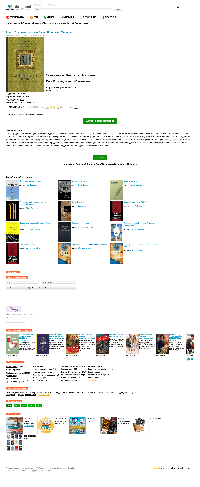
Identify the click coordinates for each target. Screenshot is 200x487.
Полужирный (7, 287)
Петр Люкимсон (136, 185)
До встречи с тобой (86, 393)
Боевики (10, 378)
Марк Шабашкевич (33, 185)
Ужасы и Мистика (96, 375)
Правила (187, 468)
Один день (123, 393)
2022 (39, 406)
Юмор (90, 377)
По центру (22, 287)
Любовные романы (15, 373)
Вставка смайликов (29, 287)
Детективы (11, 376)
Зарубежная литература (44, 375)
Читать (100, 157)
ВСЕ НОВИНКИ (17, 17)
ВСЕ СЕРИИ (44, 395)
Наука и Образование (77, 81)
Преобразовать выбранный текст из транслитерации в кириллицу (41, 287)
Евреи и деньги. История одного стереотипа (90, 244)
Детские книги (39, 369)
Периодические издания (72, 375)
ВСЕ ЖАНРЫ (93, 380)
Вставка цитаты (38, 287)
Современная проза (97, 369)
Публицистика (67, 380)
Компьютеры (67, 369)
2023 (31, 406)
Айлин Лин (173, 340)
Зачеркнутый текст (16, 287)
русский (55, 90)
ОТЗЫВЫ (69, 17)
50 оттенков (68, 393)
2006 (22, 99)
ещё (45, 405)
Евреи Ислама (78, 202)
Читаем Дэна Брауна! (17, 393)
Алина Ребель (136, 250)
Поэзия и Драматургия (71, 377)
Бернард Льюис (84, 206)
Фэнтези (10, 370)
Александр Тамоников (87, 338)
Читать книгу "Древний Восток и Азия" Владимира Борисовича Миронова (100, 164)
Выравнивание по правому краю (25, 287)
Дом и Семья (39, 372)
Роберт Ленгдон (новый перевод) (45, 393)
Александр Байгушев (34, 248)
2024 (24, 406)
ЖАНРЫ (51, 17)
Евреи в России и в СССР (135, 202)
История (58, 81)
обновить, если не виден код (19, 314)
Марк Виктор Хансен (56, 338)
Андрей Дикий (136, 206)
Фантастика (11, 367)
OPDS (156, 468)
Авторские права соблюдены (100, 121)
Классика (37, 380)
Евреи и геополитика (80, 223)
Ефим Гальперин (32, 208)
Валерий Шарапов (115, 337)
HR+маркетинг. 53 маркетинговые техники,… (26, 336)
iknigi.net (72, 468)
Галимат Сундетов (85, 227)
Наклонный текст (10, 287)
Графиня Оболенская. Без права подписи (175, 336)
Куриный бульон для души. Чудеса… (57, 335)
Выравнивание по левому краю (19, 287)
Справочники (94, 372)
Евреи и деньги (130, 181)
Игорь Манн (23, 340)
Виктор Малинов (137, 229)
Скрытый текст (35, 287)
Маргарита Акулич (33, 229)
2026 (9, 406)
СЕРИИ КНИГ (89, 17)
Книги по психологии (70, 366)
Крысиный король (116, 334)
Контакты (178, 468)
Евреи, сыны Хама (80, 181)
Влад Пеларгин (84, 185)
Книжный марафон (106, 393)
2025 (16, 406)
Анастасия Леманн (146, 338)
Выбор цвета (32, 287)
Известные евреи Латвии (30, 181)
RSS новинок (166, 468)
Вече (23, 93)
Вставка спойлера (44, 287)
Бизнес (36, 366)
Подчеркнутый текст (13, 287)
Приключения (12, 382)
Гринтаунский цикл (27, 395)
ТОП (36, 17)
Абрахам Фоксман (85, 248)
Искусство (38, 378)
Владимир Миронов (81, 75)
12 (73, 87)
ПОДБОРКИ (111, 17)
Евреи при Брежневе (28, 244)
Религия (91, 366)
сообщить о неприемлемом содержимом (25, 114)
